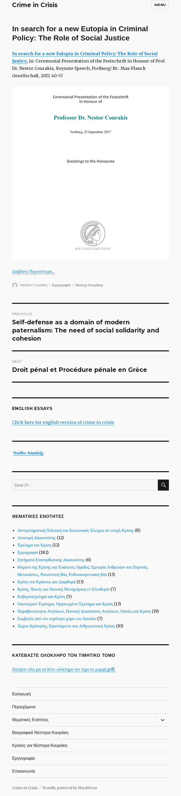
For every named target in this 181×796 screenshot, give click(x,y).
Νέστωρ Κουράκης (89, 285)
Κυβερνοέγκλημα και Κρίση (41, 596)
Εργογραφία (61, 285)
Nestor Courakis (33, 285)
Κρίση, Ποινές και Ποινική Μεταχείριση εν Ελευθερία (63, 589)
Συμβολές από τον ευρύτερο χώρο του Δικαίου (56, 618)
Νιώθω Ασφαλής (28, 452)
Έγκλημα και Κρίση (34, 545)
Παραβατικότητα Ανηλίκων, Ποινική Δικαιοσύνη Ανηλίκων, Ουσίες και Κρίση (83, 611)
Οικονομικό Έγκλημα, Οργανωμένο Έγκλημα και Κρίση (65, 603)
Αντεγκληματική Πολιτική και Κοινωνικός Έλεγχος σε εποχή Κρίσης (75, 530)
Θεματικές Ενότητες (30, 719)
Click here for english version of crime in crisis (63, 422)
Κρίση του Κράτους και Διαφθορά (46, 581)
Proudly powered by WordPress (69, 788)
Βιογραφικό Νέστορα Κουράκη (40, 732)
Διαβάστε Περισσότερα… (33, 271)
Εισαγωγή (21, 693)
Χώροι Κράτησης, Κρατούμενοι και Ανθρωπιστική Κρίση (66, 625)
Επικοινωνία (23, 771)
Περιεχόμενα (24, 706)
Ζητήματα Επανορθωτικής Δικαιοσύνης (51, 559)
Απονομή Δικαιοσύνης (36, 537)
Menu (160, 5)
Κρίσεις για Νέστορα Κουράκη (39, 745)
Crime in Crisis (35, 5)
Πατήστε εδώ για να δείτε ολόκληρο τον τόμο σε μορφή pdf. (63, 669)
